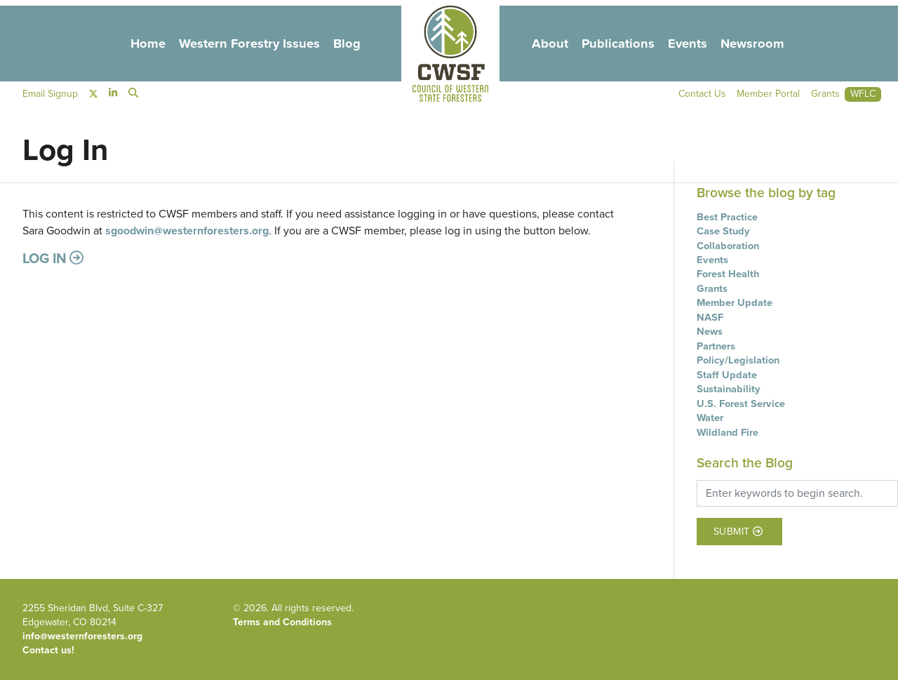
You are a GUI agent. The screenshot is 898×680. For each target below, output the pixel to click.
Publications (618, 43)
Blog (347, 43)
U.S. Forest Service (741, 403)
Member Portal (767, 94)
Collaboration (728, 245)
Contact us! (48, 650)
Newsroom (754, 43)
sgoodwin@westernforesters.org (187, 230)
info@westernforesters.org (82, 636)
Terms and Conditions (282, 622)
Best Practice (727, 217)
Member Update (734, 302)
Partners (716, 346)
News (710, 331)
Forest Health (728, 273)
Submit (738, 531)
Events (689, 43)
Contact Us (701, 94)
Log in (52, 258)
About (550, 43)
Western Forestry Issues (248, 43)
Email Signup (50, 94)
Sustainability (728, 388)
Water (710, 417)
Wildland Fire (727, 432)
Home (145, 43)
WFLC (863, 94)
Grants (712, 288)
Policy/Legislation (738, 360)
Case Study (723, 231)
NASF (710, 317)
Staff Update (727, 374)
